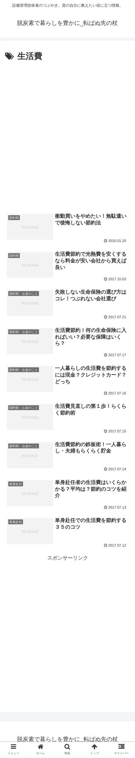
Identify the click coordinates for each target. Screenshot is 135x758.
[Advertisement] (67, 134)
